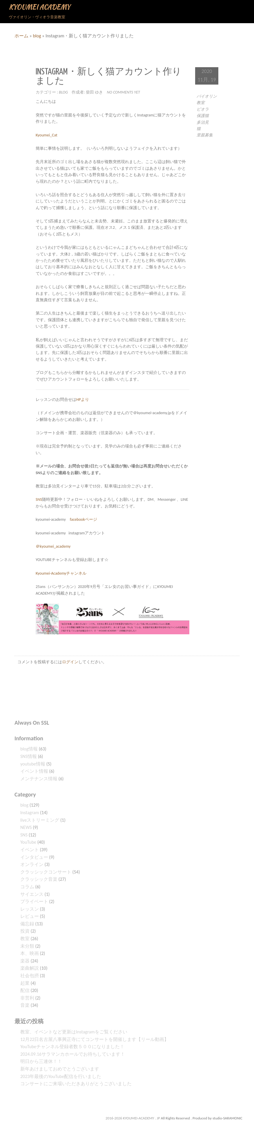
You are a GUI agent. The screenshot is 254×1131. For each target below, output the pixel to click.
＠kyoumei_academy (53, 546)
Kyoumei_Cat (46, 135)
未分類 (27, 946)
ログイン (70, 661)
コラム (27, 886)
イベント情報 (34, 771)
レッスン (29, 909)
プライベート (34, 901)
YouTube (28, 842)
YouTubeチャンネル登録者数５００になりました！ (72, 1046)
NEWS (26, 827)
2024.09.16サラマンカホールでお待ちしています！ (72, 1054)
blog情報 (29, 749)
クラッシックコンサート (45, 872)
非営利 (27, 998)
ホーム (21, 36)
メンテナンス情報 (38, 778)
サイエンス (31, 894)
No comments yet (123, 92)
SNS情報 (28, 756)
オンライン (31, 864)
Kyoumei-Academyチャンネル (61, 573)
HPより (82, 399)
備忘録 (27, 924)
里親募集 (205, 135)
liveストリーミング (39, 820)
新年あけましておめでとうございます (59, 1069)
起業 (25, 983)
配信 (25, 990)
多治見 (203, 122)
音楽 (25, 1005)
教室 (25, 938)
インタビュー (34, 857)
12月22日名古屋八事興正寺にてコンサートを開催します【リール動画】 (94, 1039)
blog (37, 36)
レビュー (29, 916)
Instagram (29, 812)
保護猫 (203, 115)
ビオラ (203, 109)
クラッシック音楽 (38, 879)
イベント (29, 849)
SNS (39, 499)
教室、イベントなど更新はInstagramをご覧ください (73, 1032)
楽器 (25, 961)
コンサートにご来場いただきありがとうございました (76, 1083)
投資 (25, 931)
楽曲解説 (29, 968)
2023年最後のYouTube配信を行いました (60, 1076)
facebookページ (83, 519)
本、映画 (29, 953)
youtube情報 (32, 764)
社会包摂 (29, 975)
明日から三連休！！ (41, 1061)
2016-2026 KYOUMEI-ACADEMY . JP (133, 1118)
